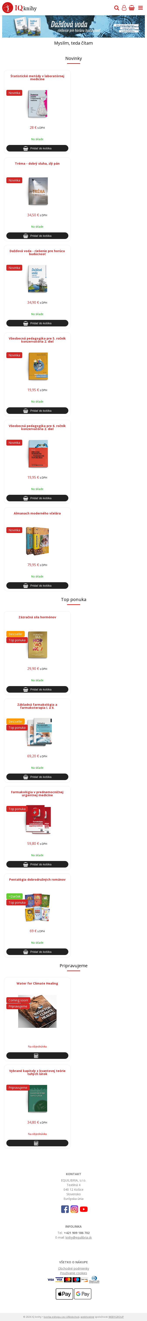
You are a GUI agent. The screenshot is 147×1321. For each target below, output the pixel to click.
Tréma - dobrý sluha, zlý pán (37, 163)
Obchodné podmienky (73, 1268)
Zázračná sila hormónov (37, 617)
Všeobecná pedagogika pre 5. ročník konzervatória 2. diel (37, 339)
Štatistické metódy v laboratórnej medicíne (37, 77)
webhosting (87, 1316)
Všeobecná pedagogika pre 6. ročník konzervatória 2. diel (37, 427)
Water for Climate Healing (37, 983)
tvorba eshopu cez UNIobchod (61, 1316)
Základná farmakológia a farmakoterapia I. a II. (37, 706)
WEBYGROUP (116, 1316)
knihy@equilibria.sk (79, 1237)
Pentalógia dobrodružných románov (37, 879)
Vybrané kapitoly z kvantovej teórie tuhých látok (37, 1072)
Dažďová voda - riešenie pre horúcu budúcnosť (37, 252)
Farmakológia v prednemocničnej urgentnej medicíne (37, 793)
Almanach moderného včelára (37, 513)
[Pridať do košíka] (37, 148)
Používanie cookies (73, 1273)
